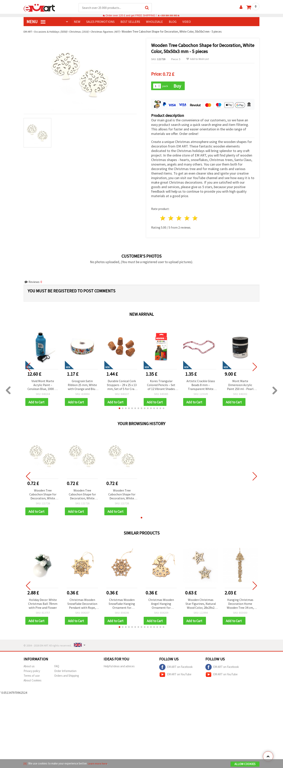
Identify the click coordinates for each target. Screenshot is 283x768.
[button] (119, 407)
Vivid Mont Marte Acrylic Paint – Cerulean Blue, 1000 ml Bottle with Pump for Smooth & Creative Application (43, 384)
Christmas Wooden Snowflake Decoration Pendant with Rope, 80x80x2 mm (82, 604)
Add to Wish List (197, 59)
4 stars (187, 217)
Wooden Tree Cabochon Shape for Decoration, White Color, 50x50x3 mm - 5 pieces (42, 494)
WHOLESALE (154, 22)
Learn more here (98, 764)
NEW (77, 22)
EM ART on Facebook (176, 667)
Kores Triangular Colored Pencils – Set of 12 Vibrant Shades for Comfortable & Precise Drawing (161, 384)
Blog (172, 22)
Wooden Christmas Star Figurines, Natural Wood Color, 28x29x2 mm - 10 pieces (201, 604)
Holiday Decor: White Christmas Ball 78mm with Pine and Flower (42, 603)
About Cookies (32, 680)
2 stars (171, 217)
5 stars (195, 217)
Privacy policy (32, 671)
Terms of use (32, 676)
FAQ (56, 666)
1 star (163, 217)
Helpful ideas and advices (119, 666)
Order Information (65, 671)
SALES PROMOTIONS (100, 22)
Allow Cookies (244, 764)
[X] (25, 764)
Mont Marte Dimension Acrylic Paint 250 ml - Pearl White (240, 384)
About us (29, 666)
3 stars (179, 217)
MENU (36, 22)
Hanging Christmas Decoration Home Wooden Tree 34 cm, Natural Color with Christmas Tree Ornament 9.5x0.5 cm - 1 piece (240, 604)
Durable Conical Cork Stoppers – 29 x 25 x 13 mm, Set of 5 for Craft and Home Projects (122, 384)
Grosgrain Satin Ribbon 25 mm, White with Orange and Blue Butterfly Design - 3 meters (82, 384)
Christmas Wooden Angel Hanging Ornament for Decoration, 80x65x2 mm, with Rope (161, 604)
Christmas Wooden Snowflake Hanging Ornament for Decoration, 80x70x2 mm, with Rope (121, 604)
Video (186, 22)
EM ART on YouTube (175, 675)
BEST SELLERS (130, 22)
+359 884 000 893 (168, 15)
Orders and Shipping (66, 676)
